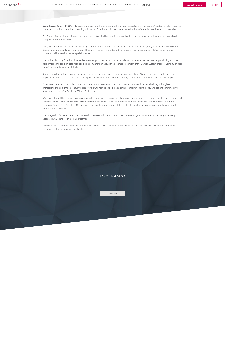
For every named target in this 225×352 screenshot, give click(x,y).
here (83, 129)
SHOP (215, 4)
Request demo (194, 4)
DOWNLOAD (112, 193)
